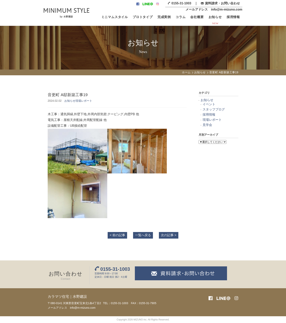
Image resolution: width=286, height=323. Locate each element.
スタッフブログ (214, 109)
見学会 (207, 125)
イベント (209, 104)
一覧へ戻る (143, 235)
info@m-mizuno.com (226, 9)
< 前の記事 (117, 235)
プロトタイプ (143, 17)
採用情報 (233, 17)
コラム (181, 17)
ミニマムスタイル (114, 17)
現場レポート (83, 100)
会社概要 (197, 17)
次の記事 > (168, 235)
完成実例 (164, 17)
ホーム (186, 72)
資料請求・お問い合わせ (222, 3)
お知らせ (215, 17)
